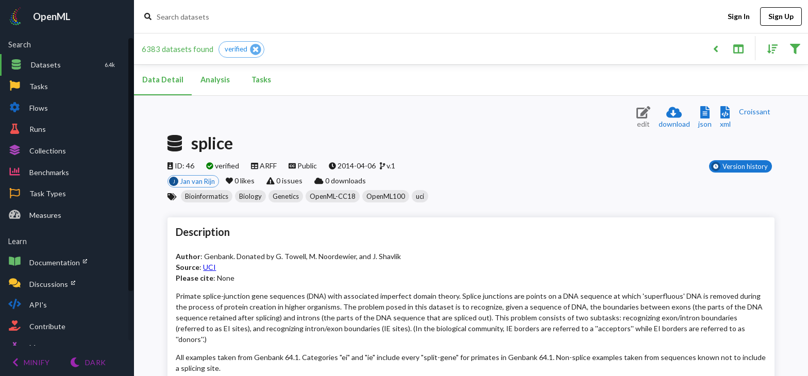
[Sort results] (769, 48)
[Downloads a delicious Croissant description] (755, 111)
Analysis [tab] (215, 79)
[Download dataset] (674, 117)
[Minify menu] (31, 362)
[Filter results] (794, 48)
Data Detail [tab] (163, 79)
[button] (241, 49)
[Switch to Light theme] (88, 362)
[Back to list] (715, 48)
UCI (209, 267)
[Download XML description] (725, 117)
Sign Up (781, 17)
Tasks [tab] (261, 79)
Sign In (738, 16)
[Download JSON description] (705, 117)
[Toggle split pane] (738, 48)
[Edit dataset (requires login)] (643, 117)
